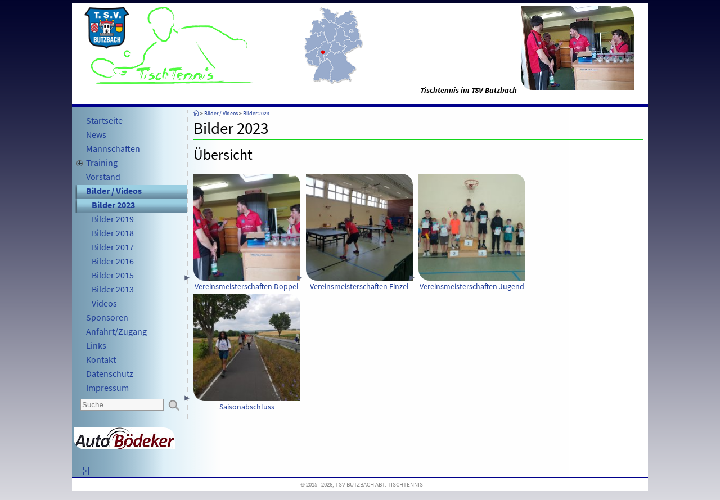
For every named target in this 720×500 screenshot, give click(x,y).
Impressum (107, 387)
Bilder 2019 (113, 218)
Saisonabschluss (247, 353)
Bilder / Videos (114, 190)
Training (102, 162)
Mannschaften (113, 148)
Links (96, 345)
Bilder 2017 (113, 247)
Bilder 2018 (113, 232)
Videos (104, 303)
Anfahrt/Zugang (116, 331)
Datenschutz (109, 373)
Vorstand (103, 176)
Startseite (104, 120)
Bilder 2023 (113, 204)
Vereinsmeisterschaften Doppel (247, 232)
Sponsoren (107, 317)
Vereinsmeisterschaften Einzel (359, 232)
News (96, 134)
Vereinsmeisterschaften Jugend (471, 232)
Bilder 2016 (113, 261)
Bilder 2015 (113, 275)
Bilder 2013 (113, 289)
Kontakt (101, 359)
